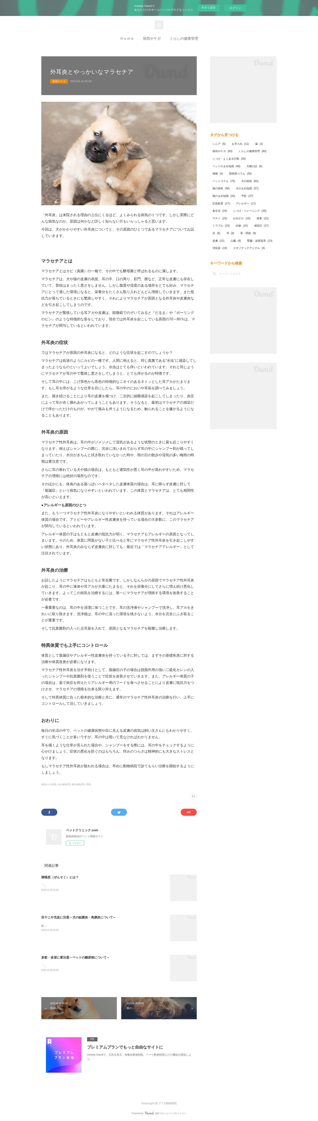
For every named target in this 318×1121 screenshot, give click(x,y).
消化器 (220, 248)
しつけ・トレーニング (249, 210)
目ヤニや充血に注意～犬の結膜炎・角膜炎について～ (78, 917)
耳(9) (88, 784)
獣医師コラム (240, 173)
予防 (247, 196)
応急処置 (221, 203)
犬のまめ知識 (247, 188)
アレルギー (246, 203)
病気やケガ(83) (48, 784)
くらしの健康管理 (184, 38)
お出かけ (241, 218)
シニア (219, 143)
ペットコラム (224, 181)
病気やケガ (152, 38)
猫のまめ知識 (224, 196)
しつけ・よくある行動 (229, 158)
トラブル (221, 225)
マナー (220, 218)
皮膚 (218, 240)
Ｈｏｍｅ (127, 38)
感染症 (261, 225)
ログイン (235, 8)
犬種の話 (254, 166)
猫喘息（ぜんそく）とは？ (60, 877)
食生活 (220, 210)
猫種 (218, 173)
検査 (262, 218)
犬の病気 (249, 181)
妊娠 (242, 225)
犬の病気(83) (64, 784)
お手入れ (240, 143)
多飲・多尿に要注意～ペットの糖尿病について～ (75, 957)
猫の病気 (221, 188)
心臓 (236, 240)
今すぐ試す (208, 7)
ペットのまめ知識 (226, 166)
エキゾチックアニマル (249, 248)
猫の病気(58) (78, 784)
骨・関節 (248, 233)
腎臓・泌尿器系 (259, 240)
